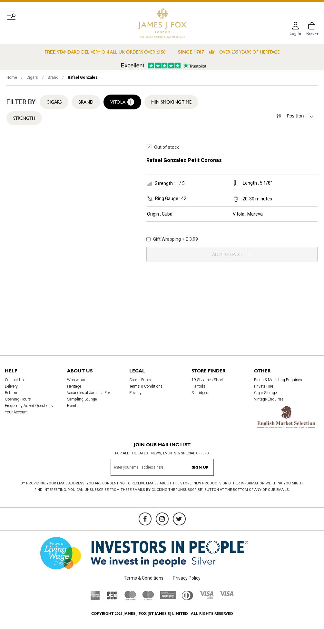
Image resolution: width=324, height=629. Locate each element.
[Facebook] (145, 518)
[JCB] (112, 598)
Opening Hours (18, 399)
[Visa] (227, 594)
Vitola (122, 102)
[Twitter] (179, 518)
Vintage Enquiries (269, 399)
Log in (295, 33)
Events (73, 405)
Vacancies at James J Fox (89, 393)
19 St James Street (207, 380)
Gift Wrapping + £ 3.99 (172, 239)
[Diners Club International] (187, 598)
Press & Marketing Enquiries (278, 380)
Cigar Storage (265, 393)
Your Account (16, 412)
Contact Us (14, 380)
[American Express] (95, 598)
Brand (53, 77)
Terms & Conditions (146, 386)
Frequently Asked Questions (29, 405)
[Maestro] (148, 598)
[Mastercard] (130, 598)
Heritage (74, 386)
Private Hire (263, 386)
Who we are (76, 380)
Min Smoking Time (171, 102)
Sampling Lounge (82, 399)
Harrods (198, 386)
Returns (11, 393)
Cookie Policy (140, 380)
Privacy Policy (187, 578)
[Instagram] (162, 518)
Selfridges (199, 393)
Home (12, 77)
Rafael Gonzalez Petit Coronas (184, 160)
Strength (24, 118)
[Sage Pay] (168, 597)
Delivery (11, 386)
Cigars (32, 77)
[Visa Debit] (206, 597)
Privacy (135, 393)
